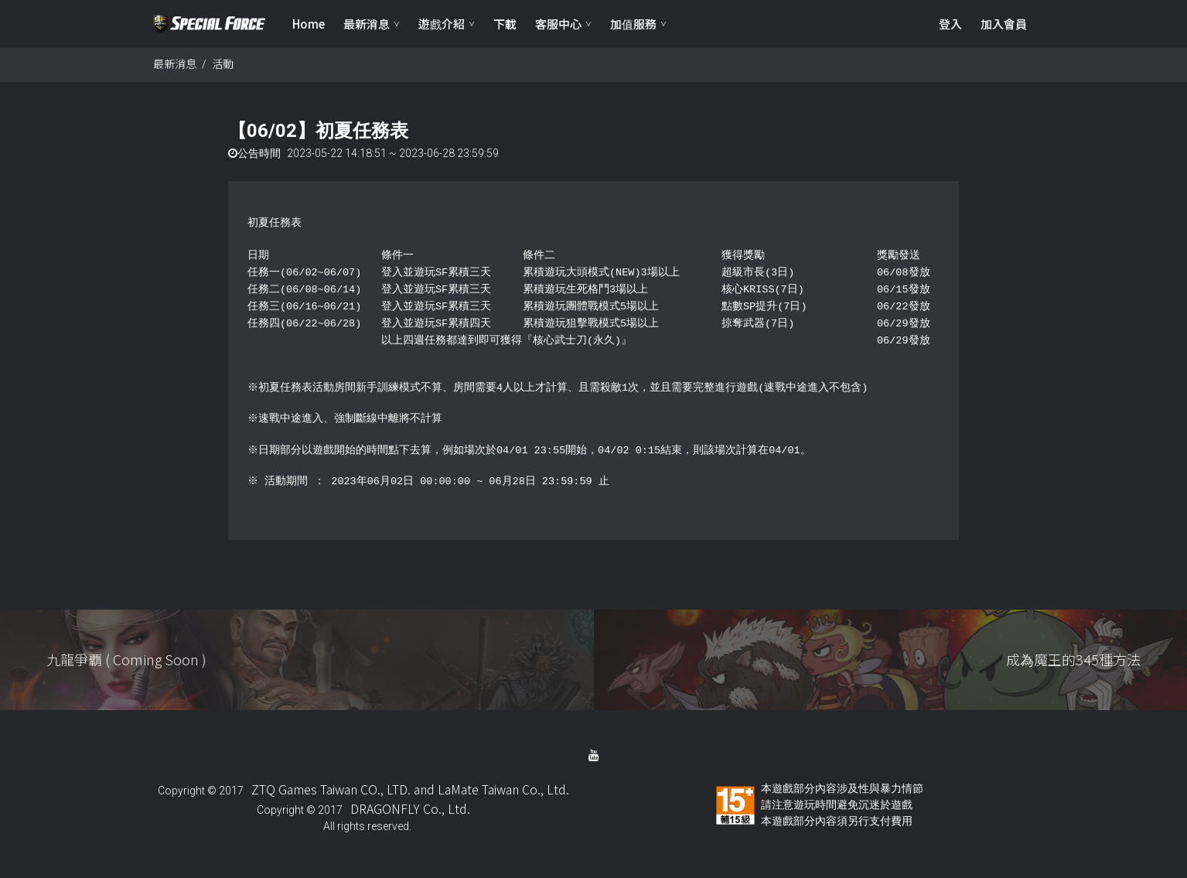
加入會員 (1004, 23)
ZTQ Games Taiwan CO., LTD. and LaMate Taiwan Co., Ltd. (410, 790)
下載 (505, 23)
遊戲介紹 (441, 23)
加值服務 (633, 23)
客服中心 (558, 23)
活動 (223, 64)
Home (308, 23)
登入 (950, 23)
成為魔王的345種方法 (1073, 660)
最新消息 (366, 23)
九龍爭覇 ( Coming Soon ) (126, 660)
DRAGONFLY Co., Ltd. (410, 809)
